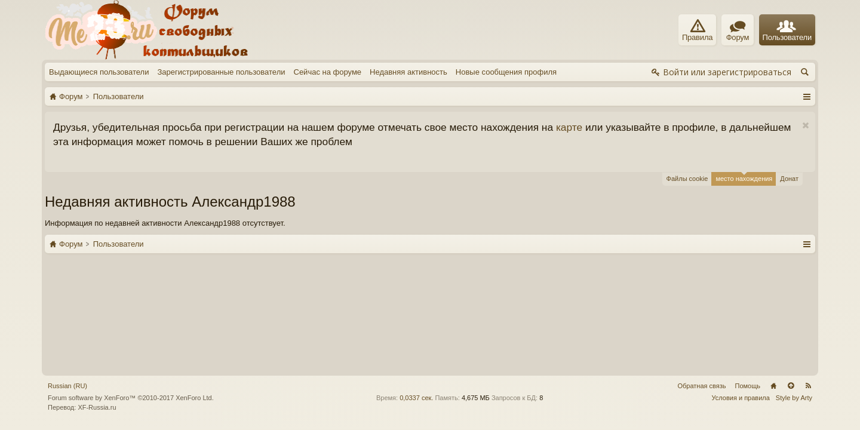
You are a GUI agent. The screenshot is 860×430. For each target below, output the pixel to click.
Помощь (748, 266)
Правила (697, 30)
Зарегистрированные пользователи (221, 71)
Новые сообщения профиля (506, 71)
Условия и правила (741, 278)
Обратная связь (701, 266)
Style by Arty (794, 278)
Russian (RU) (67, 266)
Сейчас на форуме (328, 71)
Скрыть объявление (805, 125)
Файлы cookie (687, 178)
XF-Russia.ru (97, 287)
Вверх (791, 266)
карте (569, 127)
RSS (808, 266)
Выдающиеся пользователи (99, 71)
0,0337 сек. (416, 278)
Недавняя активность (408, 71)
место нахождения (743, 177)
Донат (789, 178)
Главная (773, 266)
